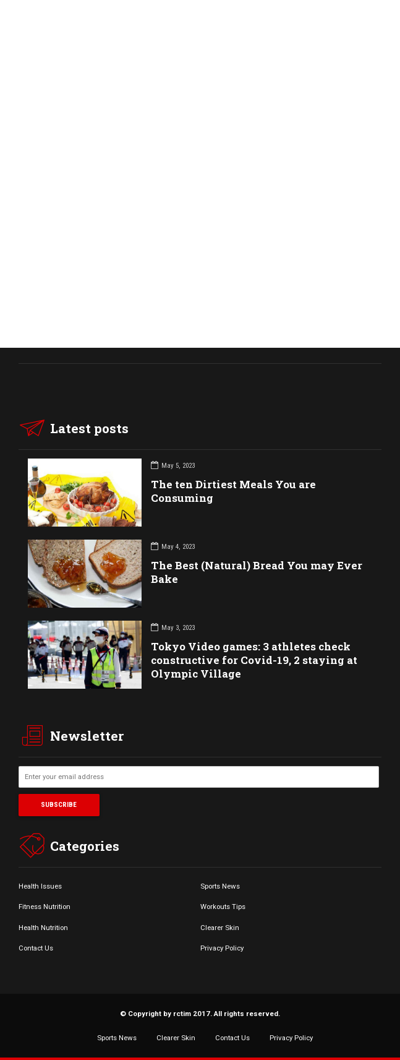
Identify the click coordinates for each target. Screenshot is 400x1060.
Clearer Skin (219, 927)
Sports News (220, 886)
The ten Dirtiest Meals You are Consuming (233, 491)
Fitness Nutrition (44, 906)
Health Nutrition (43, 927)
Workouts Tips (222, 906)
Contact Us (36, 948)
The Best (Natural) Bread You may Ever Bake (256, 572)
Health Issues (40, 886)
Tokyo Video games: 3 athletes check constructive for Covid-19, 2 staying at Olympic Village (254, 660)
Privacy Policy (222, 948)
